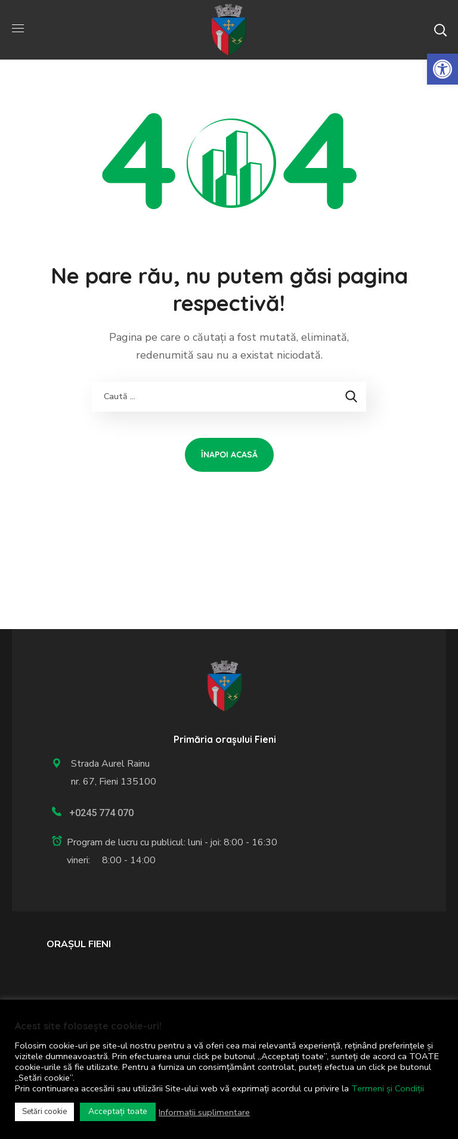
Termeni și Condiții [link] (387, 1088)
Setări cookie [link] (44, 1111)
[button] (440, 30)
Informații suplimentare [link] (204, 1112)
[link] (442, 69)
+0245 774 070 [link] (101, 813)
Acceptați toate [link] (117, 1111)
